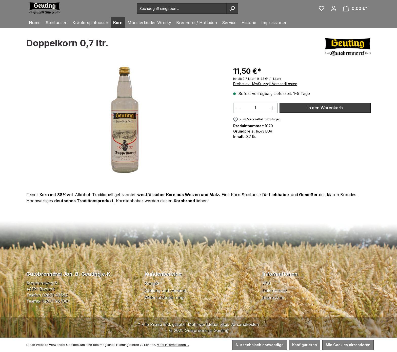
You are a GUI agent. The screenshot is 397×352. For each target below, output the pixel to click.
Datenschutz (275, 290)
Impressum (273, 297)
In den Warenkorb (325, 107)
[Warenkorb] (355, 8)
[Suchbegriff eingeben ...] (182, 8)
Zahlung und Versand (165, 290)
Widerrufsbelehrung (164, 297)
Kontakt (152, 283)
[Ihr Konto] (334, 8)
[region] (124, 120)
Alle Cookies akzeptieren (348, 345)
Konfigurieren (304, 345)
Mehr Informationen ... (173, 345)
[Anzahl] (255, 108)
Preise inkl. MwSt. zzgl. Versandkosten (265, 84)
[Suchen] (232, 8)
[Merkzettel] (321, 8)
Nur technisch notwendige (260, 345)
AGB (267, 283)
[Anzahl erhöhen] (272, 108)
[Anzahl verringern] (238, 108)
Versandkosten (244, 324)
